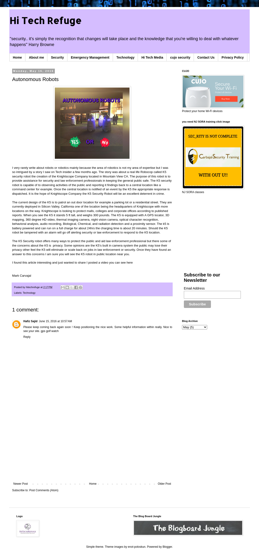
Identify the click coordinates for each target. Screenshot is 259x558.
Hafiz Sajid (30, 321)
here (129, 262)
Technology (125, 57)
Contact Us (206, 57)
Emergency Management (90, 57)
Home (17, 57)
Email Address (194, 288)
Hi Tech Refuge (45, 20)
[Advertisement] (92, 443)
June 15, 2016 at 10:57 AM (55, 321)
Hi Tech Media (152, 57)
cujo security (180, 57)
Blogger (167, 546)
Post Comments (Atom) (43, 490)
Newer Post (20, 483)
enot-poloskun (136, 546)
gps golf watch (50, 331)
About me (36, 57)
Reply (27, 337)
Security (57, 57)
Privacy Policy (233, 57)
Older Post (164, 483)
